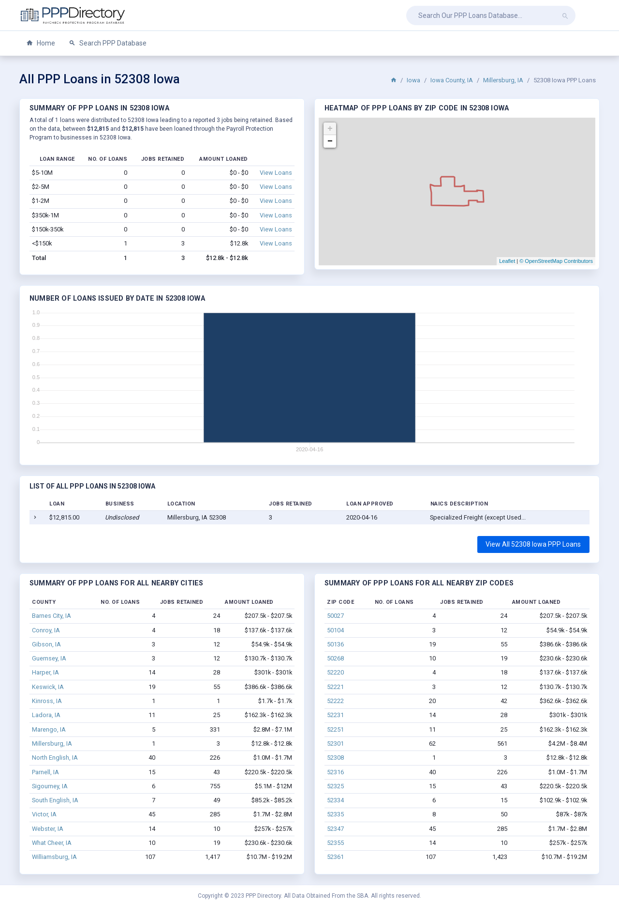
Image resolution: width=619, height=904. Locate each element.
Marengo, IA (49, 729)
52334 (335, 800)
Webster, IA (47, 828)
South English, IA (55, 800)
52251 (335, 729)
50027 (335, 615)
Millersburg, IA (503, 80)
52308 (335, 757)
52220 (335, 672)
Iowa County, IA (451, 80)
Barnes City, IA (51, 615)
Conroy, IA (46, 630)
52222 (335, 701)
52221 (335, 686)
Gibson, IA (46, 644)
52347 (335, 828)
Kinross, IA (47, 701)
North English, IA (55, 757)
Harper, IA (45, 672)
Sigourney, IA (50, 786)
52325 (335, 786)
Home (40, 43)
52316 (335, 772)
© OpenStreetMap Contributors (556, 261)
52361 (335, 856)
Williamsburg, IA (54, 856)
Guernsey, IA (49, 658)
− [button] (330, 141)
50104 (335, 630)
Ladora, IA (46, 715)
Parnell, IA (45, 772)
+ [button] (330, 129)
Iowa (413, 80)
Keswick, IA (48, 686)
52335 (335, 814)
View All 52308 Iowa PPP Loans (533, 544)
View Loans (276, 172)
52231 (335, 715)
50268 (335, 658)
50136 (335, 644)
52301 (335, 743)
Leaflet (507, 261)
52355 (335, 842)
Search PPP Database (108, 43)
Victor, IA (44, 814)
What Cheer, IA (52, 842)
